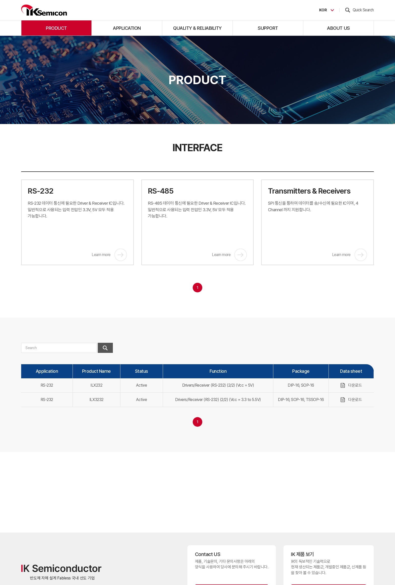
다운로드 (355, 385)
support (268, 28)
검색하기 (105, 348)
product (56, 28)
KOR (322, 10)
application (127, 28)
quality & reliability (197, 28)
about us (338, 28)
